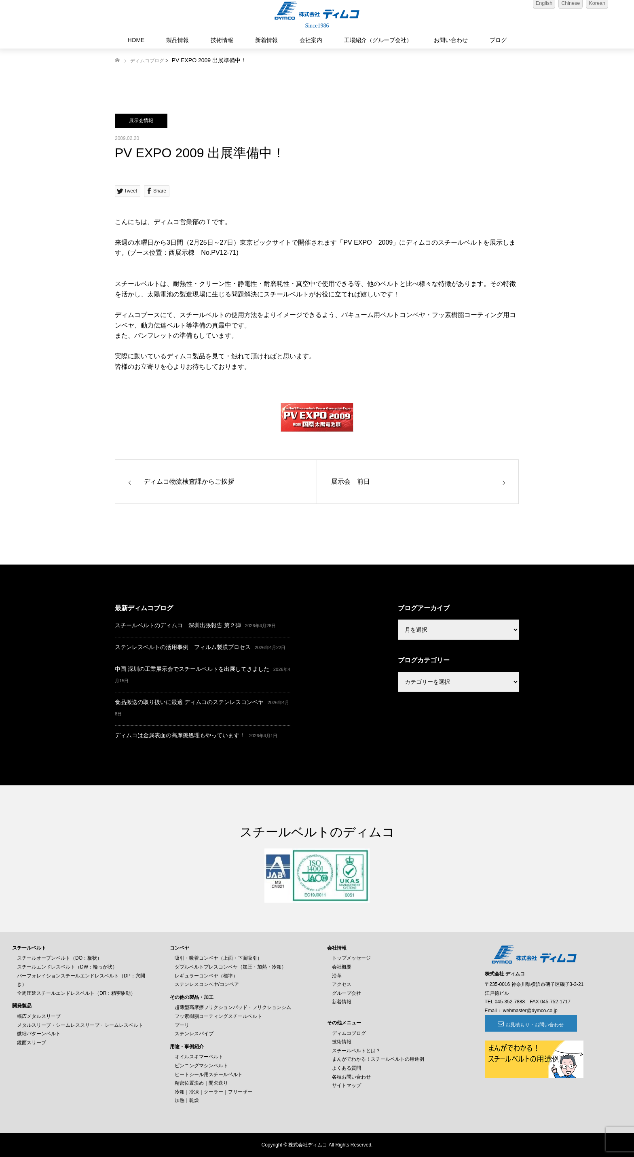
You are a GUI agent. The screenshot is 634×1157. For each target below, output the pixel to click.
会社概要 (341, 967)
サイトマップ (346, 1085)
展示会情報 (141, 120)
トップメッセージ (351, 958)
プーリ (182, 1025)
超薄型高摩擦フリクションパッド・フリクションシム (233, 1007)
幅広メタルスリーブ (39, 1016)
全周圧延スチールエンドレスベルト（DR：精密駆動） (76, 993)
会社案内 (311, 40)
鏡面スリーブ (31, 1042)
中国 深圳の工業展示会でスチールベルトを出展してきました (192, 669)
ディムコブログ (147, 60)
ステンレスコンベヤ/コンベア (207, 984)
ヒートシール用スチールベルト (209, 1074)
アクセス (341, 984)
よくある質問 (346, 1068)
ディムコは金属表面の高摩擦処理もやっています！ (180, 735)
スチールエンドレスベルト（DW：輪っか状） (67, 967)
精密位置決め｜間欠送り (201, 1083)
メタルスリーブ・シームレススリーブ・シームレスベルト (80, 1025)
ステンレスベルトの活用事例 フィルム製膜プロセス (183, 647)
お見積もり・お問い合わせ (529, 1025)
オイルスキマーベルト (199, 1057)
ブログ (498, 40)
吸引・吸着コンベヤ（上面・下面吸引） (218, 958)
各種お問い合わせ (351, 1077)
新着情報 (266, 40)
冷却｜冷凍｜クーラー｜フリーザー (213, 1092)
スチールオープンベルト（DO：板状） (59, 958)
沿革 (337, 976)
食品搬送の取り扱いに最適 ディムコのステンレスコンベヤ (189, 702)
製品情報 (177, 40)
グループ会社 (346, 993)
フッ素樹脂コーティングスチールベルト (218, 1016)
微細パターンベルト (39, 1033)
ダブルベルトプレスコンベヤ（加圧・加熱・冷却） (230, 967)
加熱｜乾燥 (187, 1100)
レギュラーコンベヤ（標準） (206, 976)
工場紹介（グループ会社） (378, 40)
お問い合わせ (451, 40)
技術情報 (222, 40)
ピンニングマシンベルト (201, 1065)
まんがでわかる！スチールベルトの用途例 (378, 1059)
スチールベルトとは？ (356, 1050)
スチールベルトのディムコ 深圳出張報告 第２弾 (178, 625)
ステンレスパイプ (194, 1033)
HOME (135, 40)
